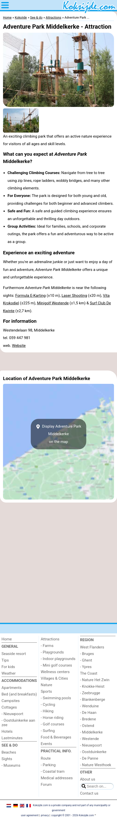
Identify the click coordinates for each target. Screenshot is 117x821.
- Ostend (87, 725)
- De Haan (88, 712)
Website (19, 345)
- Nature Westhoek (95, 765)
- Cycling (48, 704)
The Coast (88, 673)
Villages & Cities (54, 678)
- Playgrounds (52, 652)
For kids (8, 667)
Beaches (9, 752)
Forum (46, 784)
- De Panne (89, 758)
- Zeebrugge (90, 693)
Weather (9, 673)
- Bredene (88, 719)
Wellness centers (55, 672)
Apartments (12, 687)
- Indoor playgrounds (58, 658)
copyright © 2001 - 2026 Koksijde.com (72, 815)
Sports (46, 691)
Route (45, 758)
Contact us (89, 793)
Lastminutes (12, 738)
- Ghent (86, 660)
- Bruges (87, 653)
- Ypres (86, 667)
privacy (45, 815)
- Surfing (48, 730)
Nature (46, 685)
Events (46, 744)
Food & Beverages (56, 737)
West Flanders (92, 647)
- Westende (89, 738)
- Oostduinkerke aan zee (18, 722)
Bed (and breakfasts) (19, 694)
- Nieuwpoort (12, 714)
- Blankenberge (92, 699)
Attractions (50, 639)
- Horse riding (52, 717)
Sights (7, 759)
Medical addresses (57, 778)
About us (87, 779)
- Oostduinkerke (93, 752)
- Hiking (47, 711)
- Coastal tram (53, 771)
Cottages (9, 707)
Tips (5, 660)
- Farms (47, 645)
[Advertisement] (58, 361)
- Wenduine (89, 706)
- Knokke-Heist (92, 686)
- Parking (48, 765)
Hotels (7, 731)
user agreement (29, 815)
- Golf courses (52, 724)
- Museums (11, 765)
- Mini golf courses (56, 665)
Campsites (11, 701)
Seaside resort (14, 653)
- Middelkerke (91, 732)
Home (7, 639)
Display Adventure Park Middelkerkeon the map (58, 434)
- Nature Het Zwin (94, 680)
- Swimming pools (56, 698)
